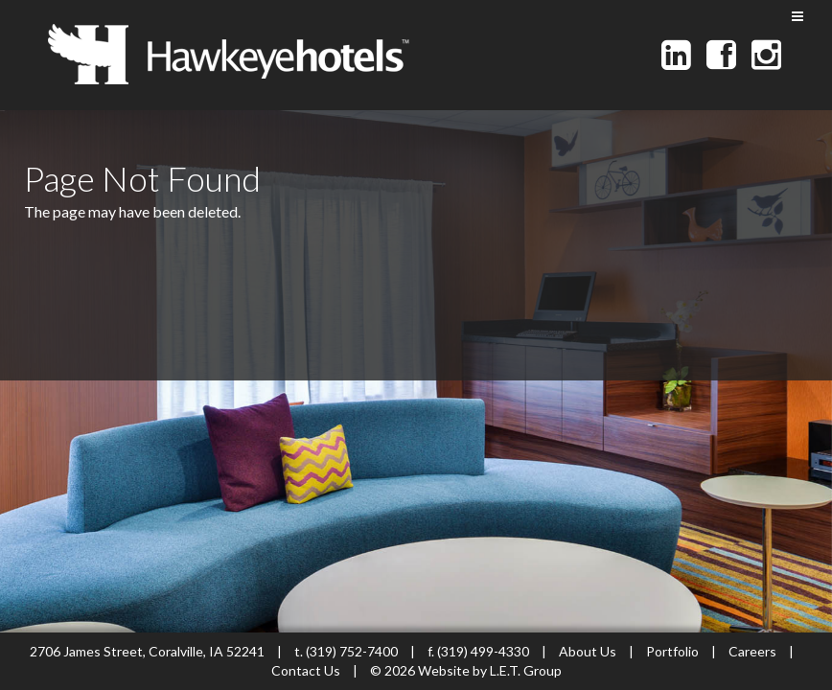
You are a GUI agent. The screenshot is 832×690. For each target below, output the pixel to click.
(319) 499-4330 (483, 651)
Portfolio (672, 651)
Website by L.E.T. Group (490, 670)
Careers (752, 651)
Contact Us (307, 670)
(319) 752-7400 (352, 651)
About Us (587, 651)
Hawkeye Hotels (228, 54)
